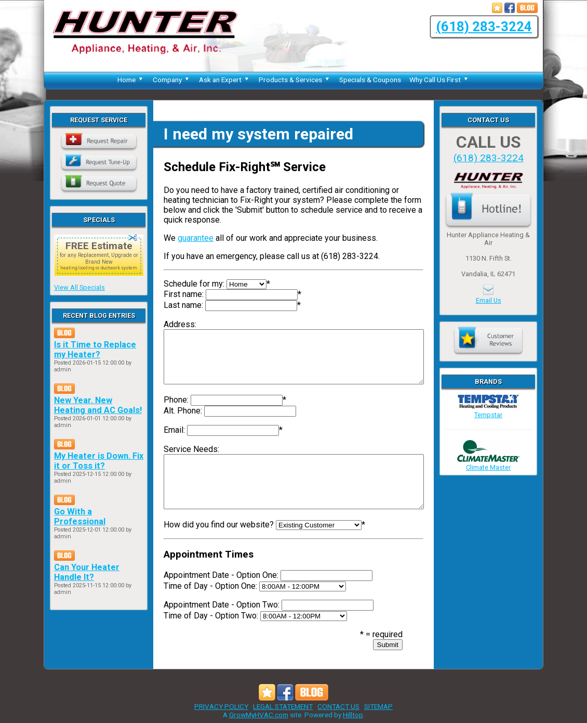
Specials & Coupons (370, 79)
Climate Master (488, 463)
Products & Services (295, 79)
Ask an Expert (224, 79)
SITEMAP (378, 706)
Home (130, 79)
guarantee (196, 238)
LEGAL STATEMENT (283, 706)
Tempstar (488, 411)
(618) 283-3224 (484, 26)
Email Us (488, 300)
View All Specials (79, 287)
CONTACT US (338, 706)
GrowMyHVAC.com (258, 715)
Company (172, 79)
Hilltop (353, 715)
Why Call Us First (439, 79)
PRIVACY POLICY (221, 706)
